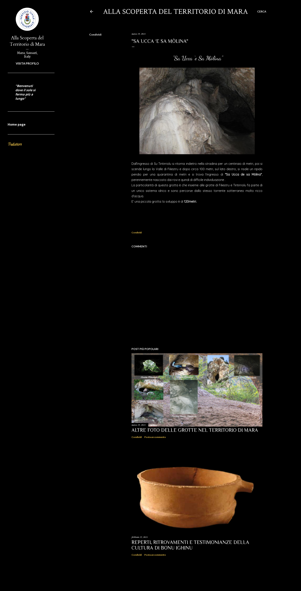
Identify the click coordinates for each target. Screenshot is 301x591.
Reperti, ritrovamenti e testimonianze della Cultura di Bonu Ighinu (190, 545)
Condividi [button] (95, 34)
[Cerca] (261, 11)
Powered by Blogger (178, 579)
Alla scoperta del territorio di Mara (175, 11)
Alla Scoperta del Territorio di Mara (27, 41)
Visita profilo (27, 63)
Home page (17, 124)
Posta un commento (155, 437)
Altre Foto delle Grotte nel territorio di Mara (194, 430)
